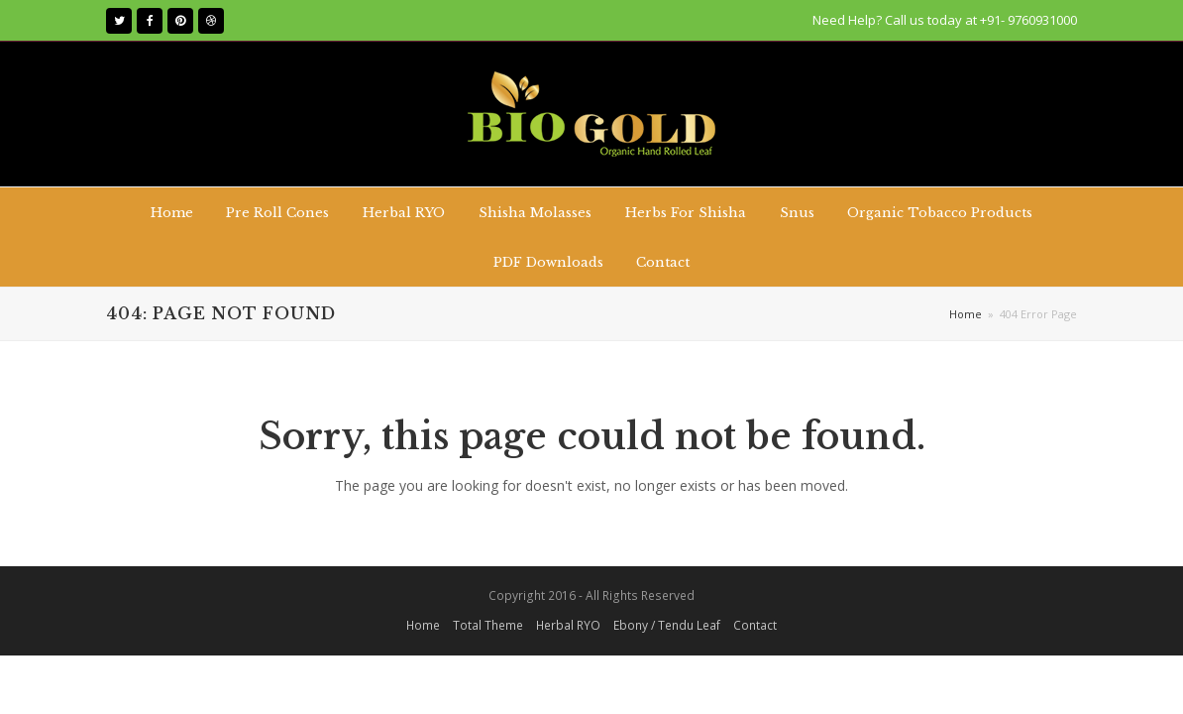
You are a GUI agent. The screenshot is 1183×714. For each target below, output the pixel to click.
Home (965, 313)
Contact (755, 625)
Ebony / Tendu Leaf (666, 625)
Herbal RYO (568, 625)
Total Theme (488, 625)
